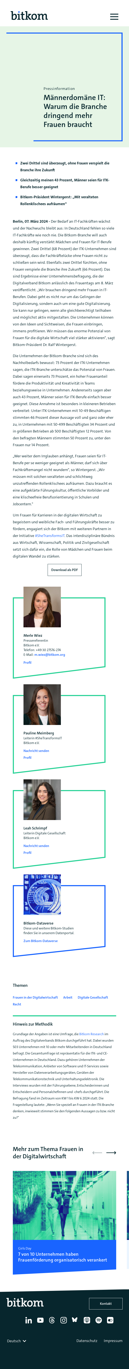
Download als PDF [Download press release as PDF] (64, 570)
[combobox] (17, 1341)
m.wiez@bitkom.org (49, 654)
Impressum (113, 1340)
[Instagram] (64, 1323)
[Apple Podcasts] (88, 1323)
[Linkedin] (29, 1323)
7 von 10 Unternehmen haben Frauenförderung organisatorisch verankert (62, 1257)
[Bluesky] (76, 1323)
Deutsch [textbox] (14, 1341)
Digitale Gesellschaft (93, 997)
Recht (17, 1004)
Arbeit (67, 997)
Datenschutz (86, 1340)
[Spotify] (99, 1323)
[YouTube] (41, 1323)
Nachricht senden (36, 751)
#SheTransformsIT (49, 535)
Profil (27, 662)
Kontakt (106, 1303)
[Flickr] (111, 1323)
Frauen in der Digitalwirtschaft (35, 997)
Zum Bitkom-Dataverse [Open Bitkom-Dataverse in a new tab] (40, 941)
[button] (111, 1152)
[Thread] (53, 1323)
